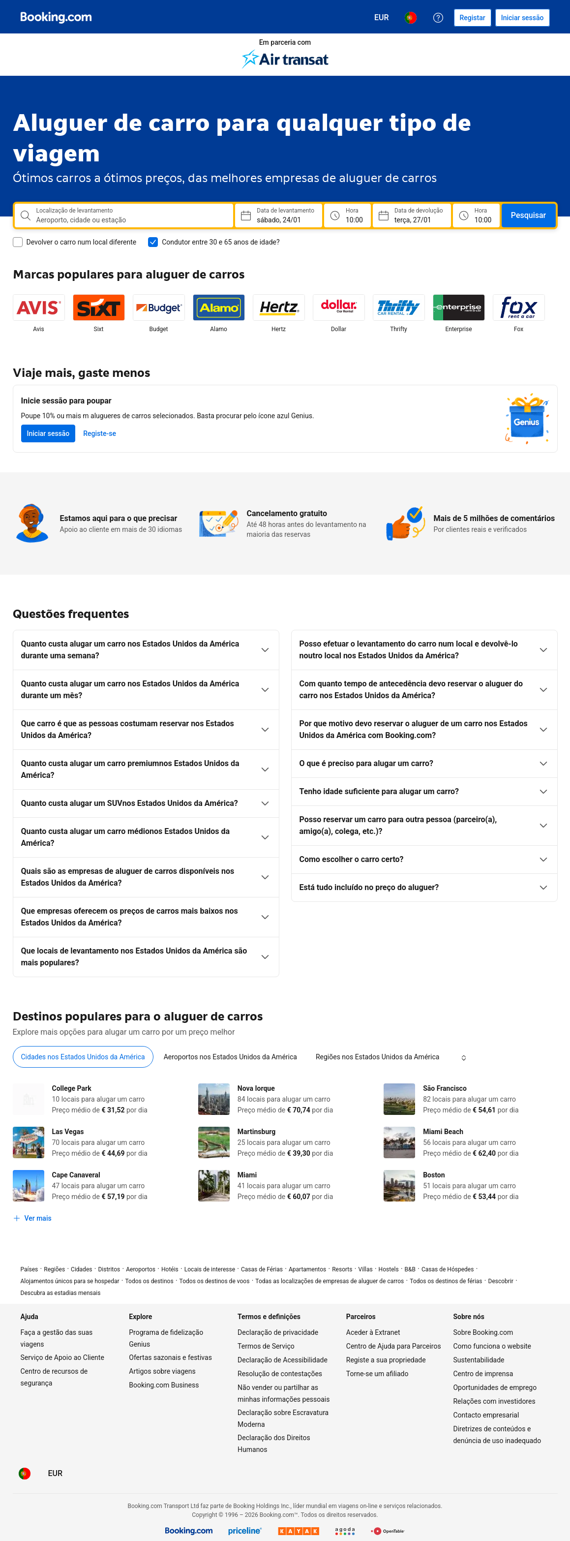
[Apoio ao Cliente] (438, 18)
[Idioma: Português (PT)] (410, 18)
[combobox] (131, 220)
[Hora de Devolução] (476, 215)
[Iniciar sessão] (522, 18)
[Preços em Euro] (381, 18)
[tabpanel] (285, 1155)
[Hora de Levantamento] (347, 215)
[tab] (83, 1057)
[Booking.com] (56, 18)
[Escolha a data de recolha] (278, 215)
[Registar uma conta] (472, 18)
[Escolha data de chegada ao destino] (412, 215)
